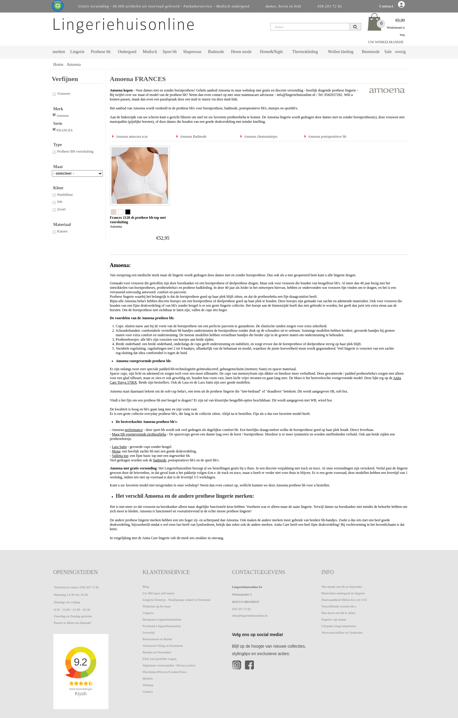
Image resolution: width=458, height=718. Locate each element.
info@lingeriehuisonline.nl (296, 95)
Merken (148, 678)
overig (400, 51)
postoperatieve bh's (253, 108)
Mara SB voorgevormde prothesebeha (139, 434)
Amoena (73, 64)
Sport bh (169, 51)
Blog (146, 586)
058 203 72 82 (89, 587)
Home (58, 64)
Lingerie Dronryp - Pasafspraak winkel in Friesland (176, 599)
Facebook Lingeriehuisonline (162, 626)
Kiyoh (81, 693)
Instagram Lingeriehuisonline (162, 619)
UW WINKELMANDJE (386, 42)
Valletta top (120, 456)
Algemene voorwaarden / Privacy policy (169, 665)
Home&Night (271, 51)
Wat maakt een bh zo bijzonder (342, 586)
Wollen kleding (340, 51)
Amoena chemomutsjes (260, 136)
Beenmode (371, 51)
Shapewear (192, 51)
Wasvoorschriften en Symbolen (342, 632)
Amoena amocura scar (132, 136)
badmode (230, 108)
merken (59, 51)
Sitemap (148, 685)
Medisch (150, 51)
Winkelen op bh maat (157, 606)
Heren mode (241, 51)
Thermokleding (305, 51)
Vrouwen (61, 94)
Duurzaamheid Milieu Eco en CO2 (344, 599)
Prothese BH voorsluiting (73, 151)
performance (134, 430)
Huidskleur (62, 195)
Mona (116, 451)
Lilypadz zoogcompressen (339, 626)
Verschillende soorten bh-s (339, 606)
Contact (148, 691)
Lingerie (77, 51)
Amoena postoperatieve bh (327, 136)
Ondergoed (127, 51)
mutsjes (274, 108)
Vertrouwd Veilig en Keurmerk (163, 645)
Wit (57, 202)
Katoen (60, 231)
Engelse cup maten (334, 619)
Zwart (59, 209)
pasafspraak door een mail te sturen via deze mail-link (198, 99)
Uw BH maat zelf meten (159, 593)
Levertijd (149, 632)
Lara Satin (119, 447)
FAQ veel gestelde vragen (160, 658)
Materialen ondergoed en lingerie (343, 593)
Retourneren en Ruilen (158, 639)
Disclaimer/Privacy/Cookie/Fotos (165, 672)
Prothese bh (101, 51)
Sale (388, 51)
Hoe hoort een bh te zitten (338, 613)
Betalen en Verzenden (157, 652)
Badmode (216, 51)
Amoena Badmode (193, 136)
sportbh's (291, 108)
